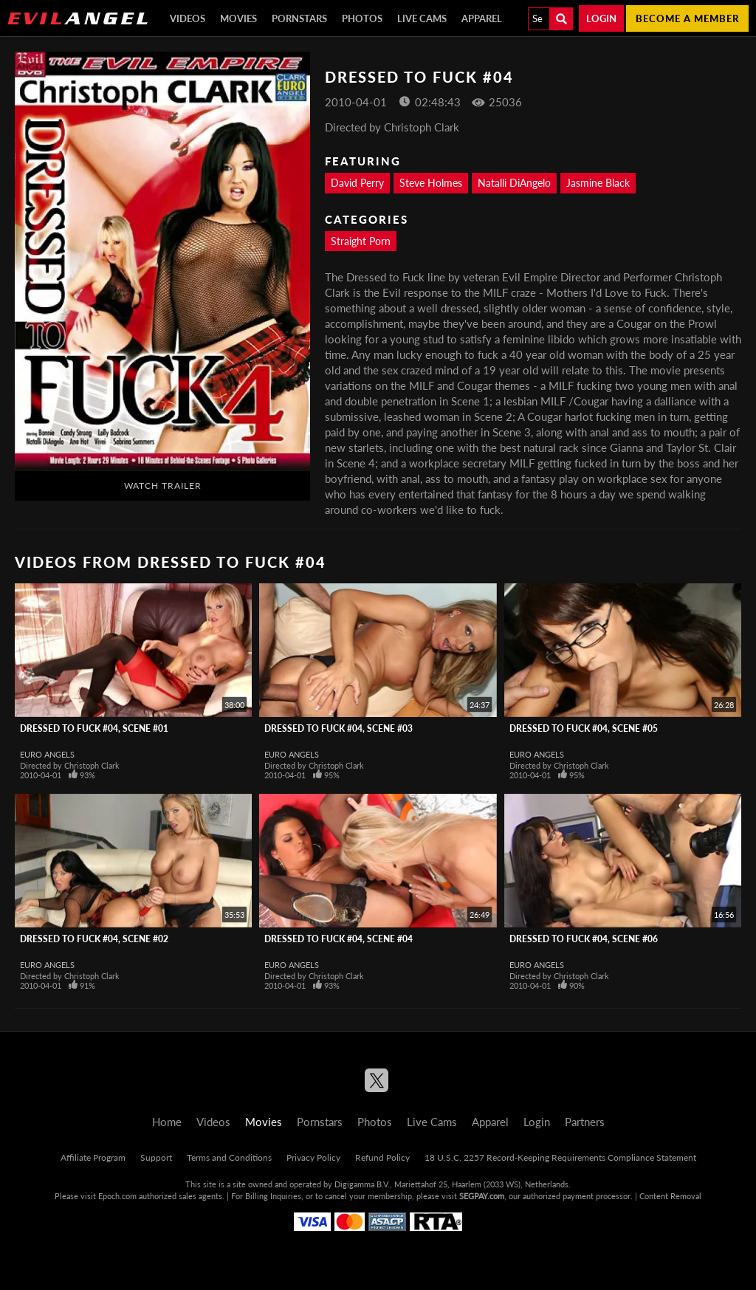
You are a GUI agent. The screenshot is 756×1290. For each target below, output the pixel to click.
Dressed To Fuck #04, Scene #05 (583, 728)
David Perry (357, 182)
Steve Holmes (430, 182)
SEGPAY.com (481, 1196)
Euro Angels (47, 754)
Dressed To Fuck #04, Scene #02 (94, 938)
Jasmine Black (598, 182)
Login (601, 18)
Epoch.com (117, 1196)
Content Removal (670, 1196)
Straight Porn (361, 241)
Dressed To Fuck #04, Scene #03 (338, 728)
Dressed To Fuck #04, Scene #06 (583, 938)
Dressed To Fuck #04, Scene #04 (338, 938)
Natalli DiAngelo (514, 182)
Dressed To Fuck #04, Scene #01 (94, 728)
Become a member (687, 18)
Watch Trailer (163, 485)
